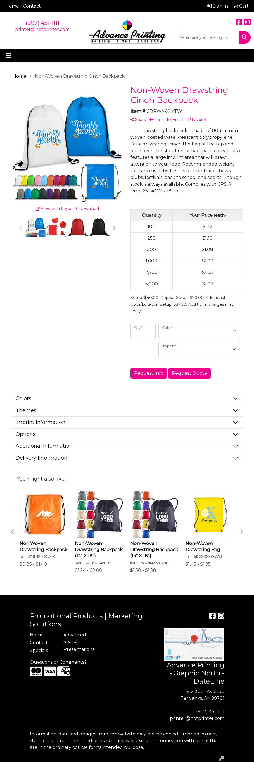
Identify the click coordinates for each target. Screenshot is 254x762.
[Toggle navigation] (9, 55)
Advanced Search (74, 638)
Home (12, 6)
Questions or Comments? (58, 662)
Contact (32, 6)
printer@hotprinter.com (42, 29)
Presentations (76, 649)
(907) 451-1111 (42, 23)
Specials (39, 650)
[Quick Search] (206, 37)
